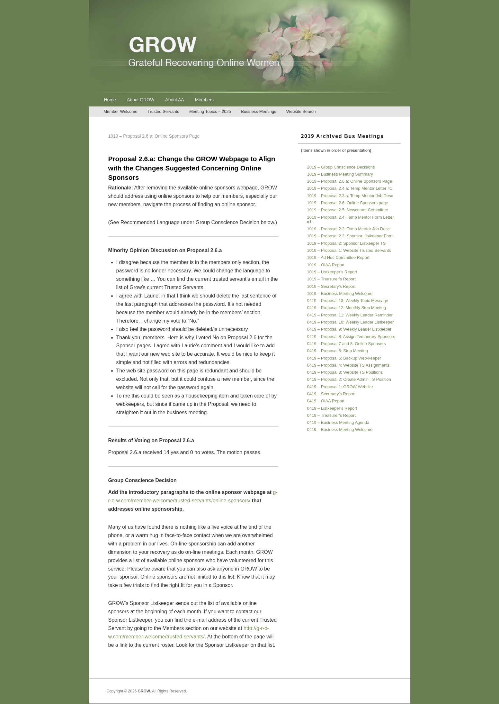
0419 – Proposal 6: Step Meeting (337, 350)
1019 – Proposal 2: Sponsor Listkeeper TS (346, 243)
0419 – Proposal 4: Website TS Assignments (348, 365)
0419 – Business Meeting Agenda (338, 422)
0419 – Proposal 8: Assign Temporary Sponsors (351, 336)
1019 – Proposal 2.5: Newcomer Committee (347, 209)
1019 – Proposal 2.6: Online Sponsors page (347, 202)
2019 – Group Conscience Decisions (341, 167)
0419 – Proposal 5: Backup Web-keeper (344, 358)
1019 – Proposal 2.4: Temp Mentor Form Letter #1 (350, 219)
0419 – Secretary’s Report (331, 393)
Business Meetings (258, 111)
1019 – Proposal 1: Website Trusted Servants (349, 250)
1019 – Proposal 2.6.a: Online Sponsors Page (349, 181)
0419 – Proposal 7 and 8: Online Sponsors (346, 343)
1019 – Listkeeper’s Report (332, 272)
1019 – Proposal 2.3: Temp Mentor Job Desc (348, 228)
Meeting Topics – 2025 (210, 111)
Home (110, 99)
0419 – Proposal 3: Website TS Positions (345, 372)
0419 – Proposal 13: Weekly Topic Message (347, 300)
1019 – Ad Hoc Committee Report (338, 257)
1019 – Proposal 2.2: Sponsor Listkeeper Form (350, 235)
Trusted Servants (163, 111)
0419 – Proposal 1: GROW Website (340, 386)
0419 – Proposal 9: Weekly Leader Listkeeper (349, 329)
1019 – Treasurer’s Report (331, 279)
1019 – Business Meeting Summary (340, 174)
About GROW (141, 99)
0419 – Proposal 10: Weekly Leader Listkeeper (350, 322)
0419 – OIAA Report (325, 400)
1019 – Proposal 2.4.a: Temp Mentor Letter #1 (349, 188)
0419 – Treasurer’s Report (331, 415)
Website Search (301, 111)
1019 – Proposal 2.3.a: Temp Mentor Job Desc (350, 195)
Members (204, 99)
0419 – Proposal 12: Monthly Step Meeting (346, 307)
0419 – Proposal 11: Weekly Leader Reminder (350, 315)
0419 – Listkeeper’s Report (332, 408)
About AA (174, 99)
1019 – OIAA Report (325, 264)
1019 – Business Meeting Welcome (340, 293)
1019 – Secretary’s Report (331, 286)
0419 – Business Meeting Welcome (340, 429)
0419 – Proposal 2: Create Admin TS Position (349, 379)
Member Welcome (120, 111)
